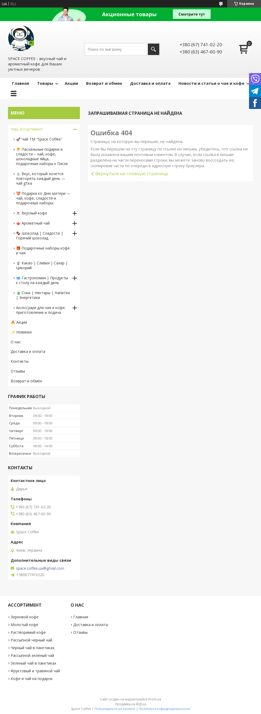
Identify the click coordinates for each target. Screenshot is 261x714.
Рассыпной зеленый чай (32, 655)
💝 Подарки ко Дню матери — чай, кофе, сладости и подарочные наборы (43, 198)
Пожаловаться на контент (115, 709)
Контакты (19, 361)
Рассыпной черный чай (31, 640)
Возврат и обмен (104, 83)
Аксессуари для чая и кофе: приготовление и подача (41, 310)
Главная (20, 83)
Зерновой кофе (25, 616)
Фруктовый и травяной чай (35, 670)
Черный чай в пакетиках (32, 647)
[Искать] (153, 49)
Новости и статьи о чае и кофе (211, 83)
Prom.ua (154, 699)
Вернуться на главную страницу (131, 173)
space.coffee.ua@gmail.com (40, 568)
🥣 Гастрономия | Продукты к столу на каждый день (42, 280)
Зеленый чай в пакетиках (33, 663)
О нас (16, 341)
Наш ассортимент (27, 129)
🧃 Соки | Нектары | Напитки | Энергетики (43, 295)
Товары (45, 83)
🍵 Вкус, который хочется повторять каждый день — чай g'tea (40, 178)
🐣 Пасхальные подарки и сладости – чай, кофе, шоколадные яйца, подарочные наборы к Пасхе (42, 156)
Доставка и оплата (150, 83)
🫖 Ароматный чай (33, 223)
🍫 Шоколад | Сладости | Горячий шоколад (39, 235)
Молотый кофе (24, 624)
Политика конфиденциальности (164, 709)
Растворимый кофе (28, 632)
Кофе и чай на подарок (32, 678)
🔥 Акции (19, 322)
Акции (71, 83)
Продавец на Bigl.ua (130, 704)
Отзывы (18, 371)
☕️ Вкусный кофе (31, 213)
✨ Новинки (21, 332)
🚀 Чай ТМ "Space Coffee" (39, 139)
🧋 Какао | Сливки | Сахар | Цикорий (42, 265)
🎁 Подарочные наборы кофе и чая (43, 250)
